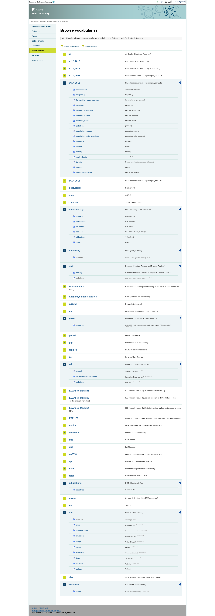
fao (70, 311)
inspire (72, 425)
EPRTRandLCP (76, 286)
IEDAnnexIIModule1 (79, 391)
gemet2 (72, 335)
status (78, 242)
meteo (78, 547)
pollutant (80, 382)
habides (73, 350)
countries (80, 325)
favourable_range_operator (87, 100)
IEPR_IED (74, 418)
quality (79, 147)
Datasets (35, 31)
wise (71, 577)
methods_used (82, 121)
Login (161, 2)
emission (80, 536)
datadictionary (76, 209)
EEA (42, 2)
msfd (71, 468)
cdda (71, 195)
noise (71, 476)
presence (80, 141)
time (78, 558)
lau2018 (73, 454)
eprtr (71, 266)
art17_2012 (74, 83)
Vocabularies (38, 51)
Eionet (42, 21)
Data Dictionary (52, 21)
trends (78, 167)
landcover (74, 432)
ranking (79, 152)
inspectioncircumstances (86, 376)
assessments (81, 90)
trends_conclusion (84, 172)
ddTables (80, 227)
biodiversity (75, 188)
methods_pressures (84, 110)
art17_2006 (74, 75)
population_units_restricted (87, 136)
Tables (34, 36)
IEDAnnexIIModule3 (79, 398)
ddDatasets (81, 222)
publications (75, 483)
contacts (79, 216)
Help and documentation (42, 26)
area (78, 525)
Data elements (38, 41)
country (79, 591)
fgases (72, 318)
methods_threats (83, 115)
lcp (70, 461)
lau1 (71, 440)
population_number (84, 131)
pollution (80, 126)
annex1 (79, 371)
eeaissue (80, 232)
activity (79, 273)
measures (80, 105)
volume (79, 569)
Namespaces (37, 60)
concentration (82, 530)
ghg (71, 342)
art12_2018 (74, 68)
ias (70, 357)
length (78, 541)
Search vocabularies (71, 46)
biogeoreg (80, 95)
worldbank (74, 584)
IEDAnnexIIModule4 (79, 408)
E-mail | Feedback (40, 608)
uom (71, 512)
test (70, 505)
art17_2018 (74, 181)
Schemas (36, 46)
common (73, 202)
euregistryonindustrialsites (83, 297)
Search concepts (91, 46)
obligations (80, 237)
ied (70, 364)
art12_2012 (74, 61)
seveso (72, 498)
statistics (80, 552)
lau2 (71, 447)
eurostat (73, 304)
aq (70, 54)
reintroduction (82, 157)
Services (35, 55)
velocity (79, 563)
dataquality (74, 250)
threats (79, 162)
